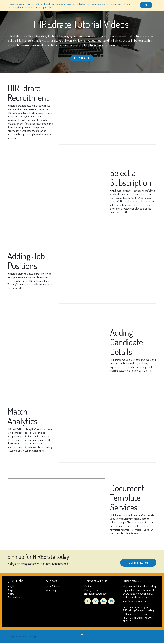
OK (146, 5)
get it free (138, 562)
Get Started (82, 58)
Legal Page (32, 636)
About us (145, 581)
